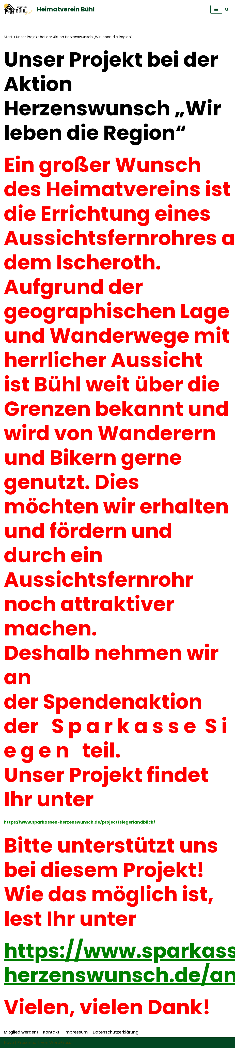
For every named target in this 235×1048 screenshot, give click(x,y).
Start (8, 36)
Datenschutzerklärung (115, 1032)
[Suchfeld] (227, 9)
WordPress (60, 1042)
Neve (9, 1042)
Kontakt (51, 1032)
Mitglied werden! (21, 1032)
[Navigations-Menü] (216, 9)
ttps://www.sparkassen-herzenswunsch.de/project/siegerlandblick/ (81, 822)
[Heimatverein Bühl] (49, 9)
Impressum (76, 1032)
